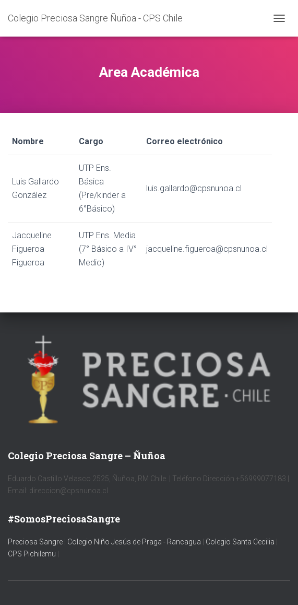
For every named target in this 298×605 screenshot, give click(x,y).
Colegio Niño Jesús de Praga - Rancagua (134, 542)
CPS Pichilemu (32, 554)
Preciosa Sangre (35, 542)
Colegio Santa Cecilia (241, 542)
